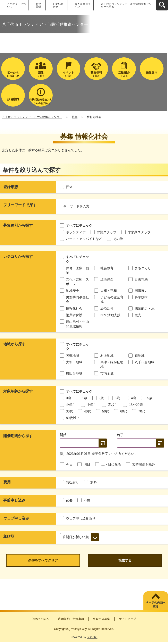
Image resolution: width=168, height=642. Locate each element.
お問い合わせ (58, 5)
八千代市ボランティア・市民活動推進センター (32, 117)
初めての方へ (40, 618)
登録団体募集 (101, 618)
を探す (40, 74)
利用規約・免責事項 (71, 618)
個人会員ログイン (83, 5)
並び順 (8, 536)
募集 (74, 117)
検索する (125, 560)
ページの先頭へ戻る (156, 604)
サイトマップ (127, 618)
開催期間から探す (18, 436)
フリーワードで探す (19, 205)
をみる (123, 74)
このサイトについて (16, 5)
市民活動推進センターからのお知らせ (41, 101)
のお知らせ (13, 74)
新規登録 (38, 5)
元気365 (92, 637)
